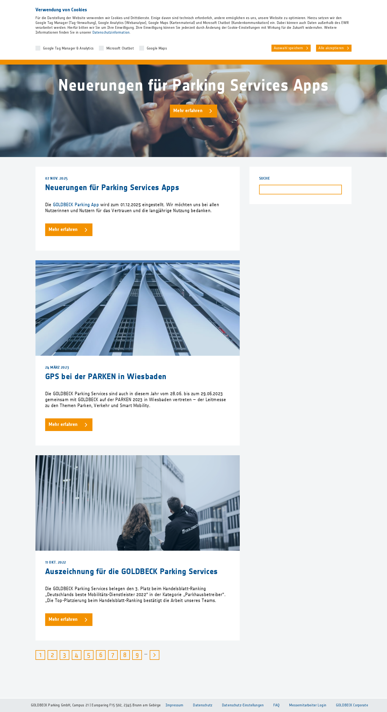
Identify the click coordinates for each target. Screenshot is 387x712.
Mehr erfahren (187, 110)
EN (363, 6)
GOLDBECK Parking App (76, 204)
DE (353, 6)
